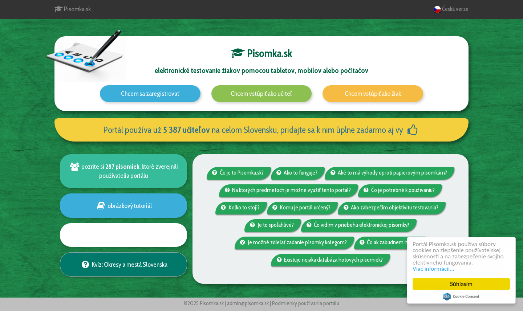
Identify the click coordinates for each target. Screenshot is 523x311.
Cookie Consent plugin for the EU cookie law (461, 296)
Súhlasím (461, 284)
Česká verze (451, 9)
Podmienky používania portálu (305, 303)
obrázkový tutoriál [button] (123, 205)
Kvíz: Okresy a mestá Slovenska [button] (123, 264)
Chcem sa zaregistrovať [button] (150, 94)
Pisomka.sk (72, 9)
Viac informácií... (434, 269)
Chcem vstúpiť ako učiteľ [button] (261, 94)
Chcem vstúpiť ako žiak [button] (373, 94)
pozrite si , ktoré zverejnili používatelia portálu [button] (123, 171)
